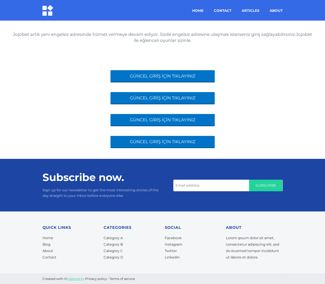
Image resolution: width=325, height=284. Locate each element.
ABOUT (276, 11)
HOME (198, 11)
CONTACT (222, 11)
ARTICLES (250, 11)
